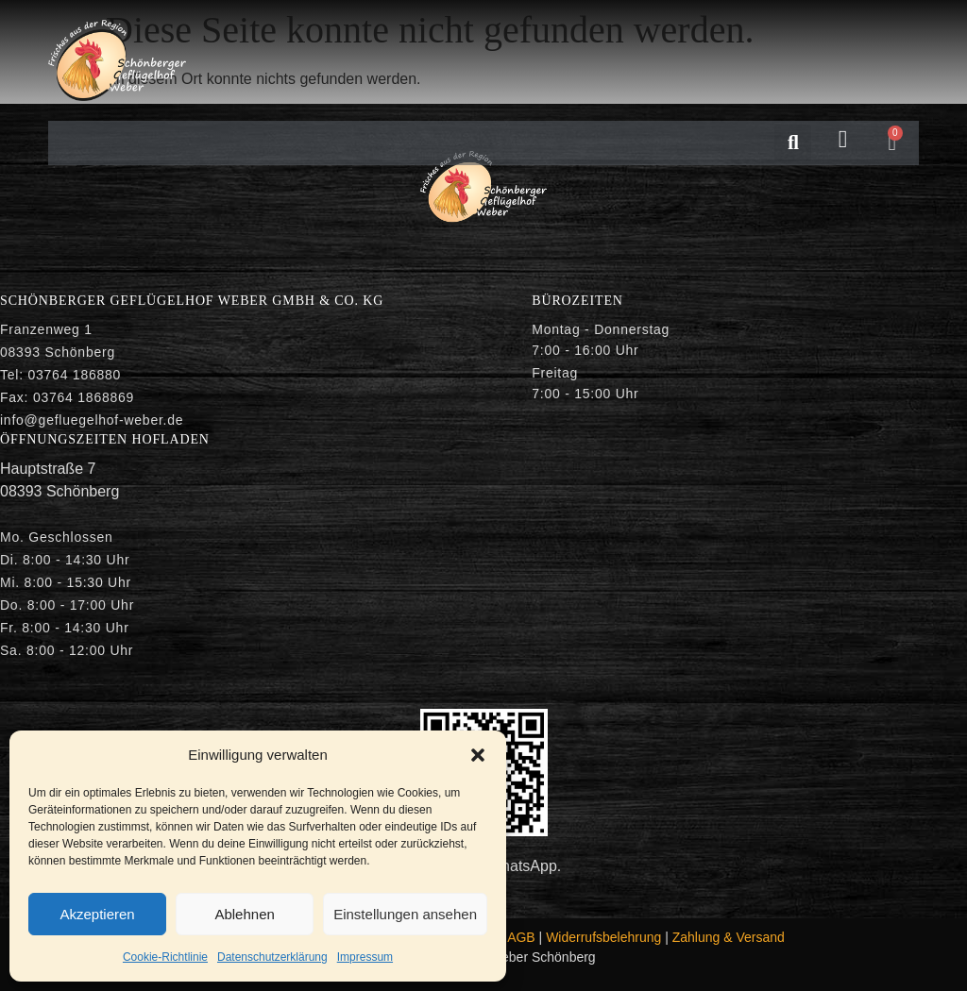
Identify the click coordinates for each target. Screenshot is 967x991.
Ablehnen (244, 914)
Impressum (365, 957)
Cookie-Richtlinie (165, 957)
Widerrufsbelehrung (603, 937)
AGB (521, 937)
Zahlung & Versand (728, 937)
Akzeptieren (96, 914)
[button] (477, 755)
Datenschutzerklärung (272, 957)
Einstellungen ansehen (405, 914)
